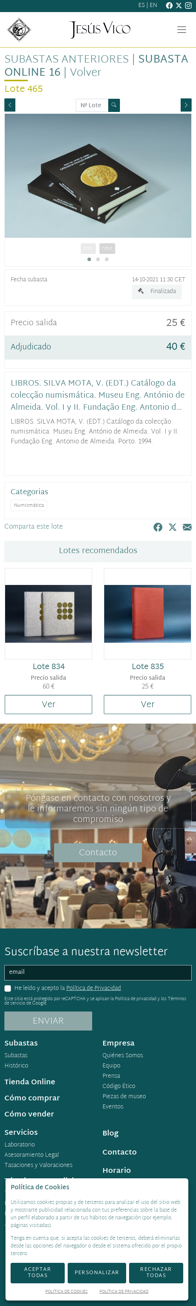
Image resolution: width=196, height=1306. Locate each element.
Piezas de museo (124, 1097)
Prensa (111, 1077)
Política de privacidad (136, 999)
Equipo (111, 1066)
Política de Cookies (66, 1292)
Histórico (16, 1066)
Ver (49, 705)
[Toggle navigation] (182, 30)
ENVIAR (48, 1021)
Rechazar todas (156, 1272)
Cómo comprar (32, 1098)
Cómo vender (29, 1115)
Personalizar (97, 1272)
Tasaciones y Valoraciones (38, 1166)
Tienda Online (29, 1082)
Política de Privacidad (93, 988)
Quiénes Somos (122, 1056)
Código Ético (118, 1087)
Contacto (98, 853)
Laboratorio (19, 1145)
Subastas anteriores (66, 60)
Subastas (15, 1056)
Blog (110, 1134)
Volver (85, 73)
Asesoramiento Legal (31, 1156)
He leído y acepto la (67, 988)
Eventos (112, 1107)
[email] (98, 972)
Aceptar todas (37, 1272)
